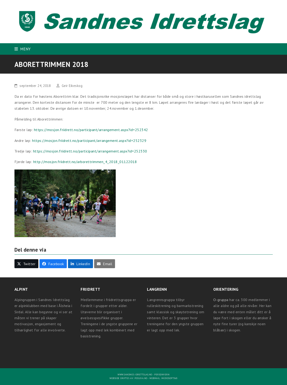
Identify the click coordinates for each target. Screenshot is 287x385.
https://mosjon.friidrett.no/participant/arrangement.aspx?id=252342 (91, 129)
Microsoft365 (169, 378)
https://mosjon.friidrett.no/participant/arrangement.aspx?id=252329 (89, 140)
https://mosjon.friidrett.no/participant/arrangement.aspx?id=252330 (90, 151)
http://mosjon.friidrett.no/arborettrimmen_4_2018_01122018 (85, 161)
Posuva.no (141, 378)
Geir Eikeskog (72, 85)
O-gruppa (220, 299)
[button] (22, 49)
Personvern (161, 374)
